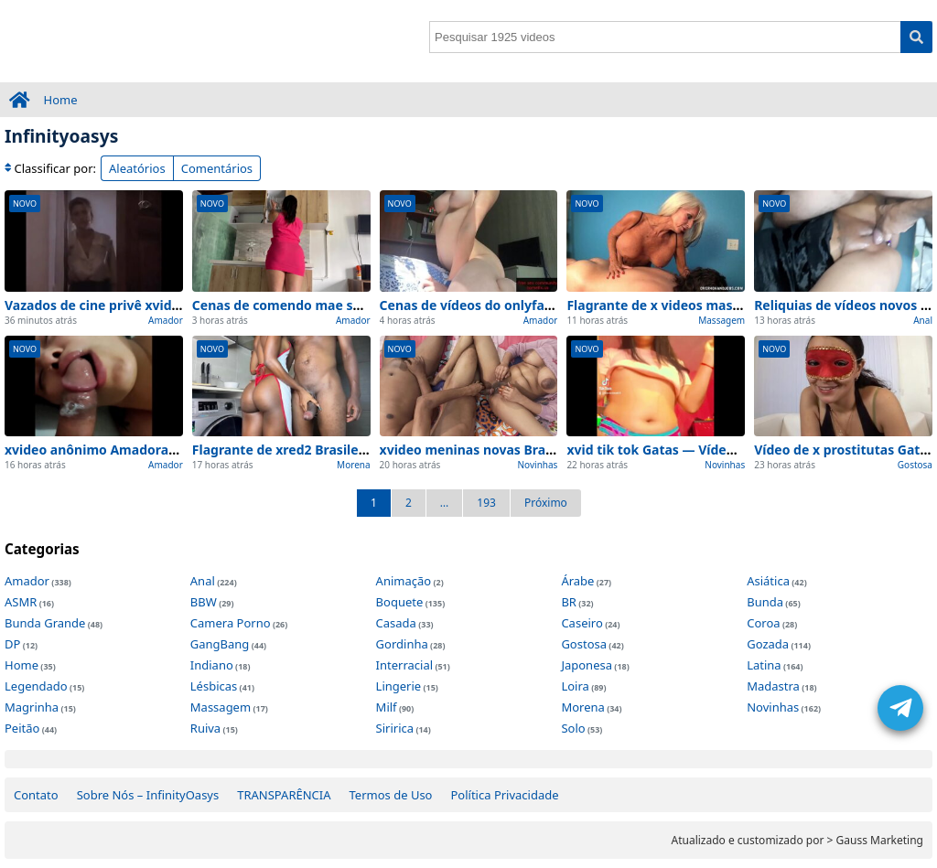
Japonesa (586, 665)
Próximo (545, 502)
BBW (203, 602)
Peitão (22, 728)
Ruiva (205, 728)
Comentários (217, 168)
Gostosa (915, 464)
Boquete (400, 602)
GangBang (220, 644)
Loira (574, 686)
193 (486, 502)
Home (61, 99)
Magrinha (32, 707)
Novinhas (538, 464)
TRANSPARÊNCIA (283, 795)
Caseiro (581, 623)
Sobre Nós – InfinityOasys (148, 795)
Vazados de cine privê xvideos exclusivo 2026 (146, 305)
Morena (353, 464)
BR (568, 602)
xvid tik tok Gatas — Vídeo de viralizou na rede (714, 449)
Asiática (768, 581)
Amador (165, 320)
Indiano (211, 665)
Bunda (765, 602)
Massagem (721, 320)
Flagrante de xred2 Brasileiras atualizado (322, 449)
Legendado (36, 686)
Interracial (404, 665)
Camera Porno (230, 623)
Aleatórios (137, 168)
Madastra (773, 686)
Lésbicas (213, 686)
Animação (404, 581)
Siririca (395, 728)
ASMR (21, 602)
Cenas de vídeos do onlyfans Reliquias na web (525, 305)
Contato (36, 795)
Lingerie (399, 686)
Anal (922, 320)
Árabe (577, 581)
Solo (573, 728)
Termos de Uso (391, 795)
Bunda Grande (45, 623)
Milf (386, 707)
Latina (764, 665)
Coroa (763, 623)
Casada (396, 623)
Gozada (768, 644)
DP (12, 644)
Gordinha (402, 644)
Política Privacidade (504, 795)
